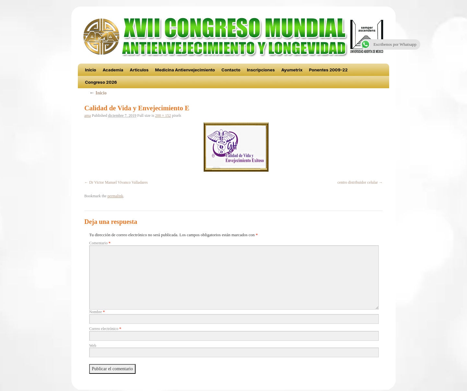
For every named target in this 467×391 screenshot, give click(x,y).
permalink (115, 196)
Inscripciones (261, 69)
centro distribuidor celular (357, 182)
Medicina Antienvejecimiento (185, 69)
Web (92, 345)
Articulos (139, 69)
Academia (112, 69)
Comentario (100, 243)
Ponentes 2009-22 (328, 69)
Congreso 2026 (101, 82)
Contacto (231, 69)
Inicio (90, 69)
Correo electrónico (105, 328)
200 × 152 (163, 115)
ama (87, 115)
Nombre (97, 312)
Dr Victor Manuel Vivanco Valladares (118, 182)
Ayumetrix (292, 69)
